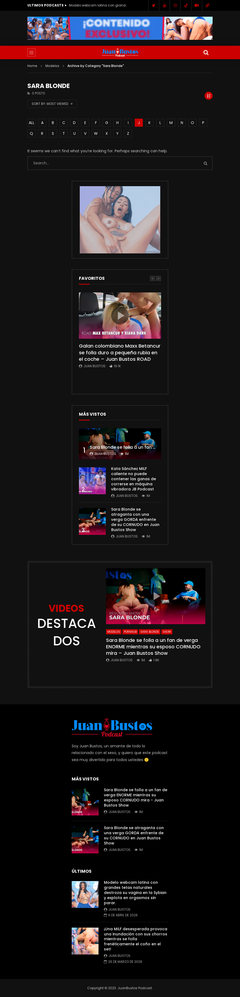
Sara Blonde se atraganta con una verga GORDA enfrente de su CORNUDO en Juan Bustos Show (135, 519)
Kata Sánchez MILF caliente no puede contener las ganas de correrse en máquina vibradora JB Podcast (133, 479)
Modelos (52, 65)
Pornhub (130, 632)
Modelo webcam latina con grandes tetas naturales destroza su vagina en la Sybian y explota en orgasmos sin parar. (98, 5)
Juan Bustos (94, 366)
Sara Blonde (149, 632)
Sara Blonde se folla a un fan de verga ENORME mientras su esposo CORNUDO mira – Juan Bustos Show (153, 647)
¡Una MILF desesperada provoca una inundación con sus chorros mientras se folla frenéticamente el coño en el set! (135, 939)
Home (32, 65)
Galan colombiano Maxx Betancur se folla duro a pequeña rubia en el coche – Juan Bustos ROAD (120, 352)
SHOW (167, 632)
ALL (31, 122)
